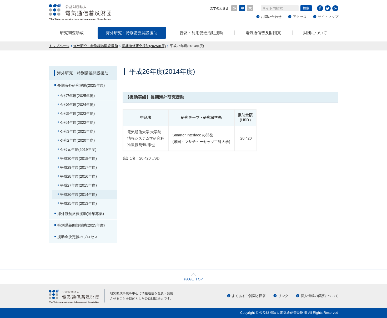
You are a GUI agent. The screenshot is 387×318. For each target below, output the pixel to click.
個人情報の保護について (319, 296)
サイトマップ (328, 17)
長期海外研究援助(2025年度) (144, 46)
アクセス (299, 17)
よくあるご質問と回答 (249, 296)
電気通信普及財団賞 (263, 32)
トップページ (59, 46)
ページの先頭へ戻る (193, 276)
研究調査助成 (72, 32)
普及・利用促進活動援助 (201, 32)
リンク (283, 296)
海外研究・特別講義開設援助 (131, 32)
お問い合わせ (271, 17)
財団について (315, 32)
